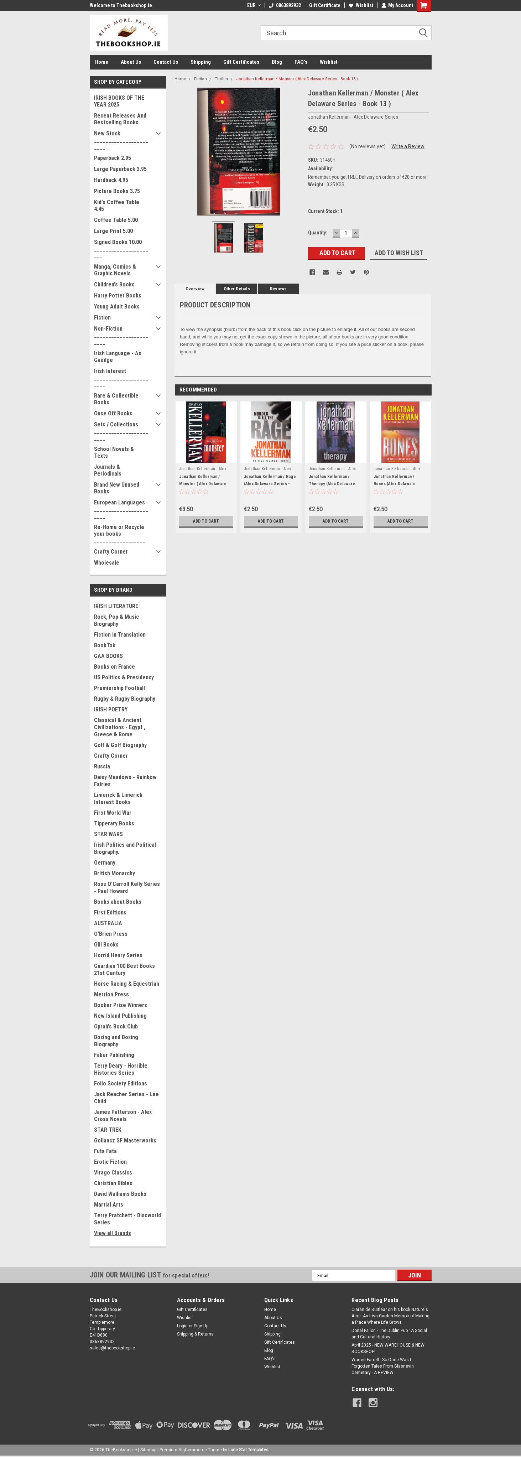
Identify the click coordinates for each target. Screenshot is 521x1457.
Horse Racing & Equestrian (126, 983)
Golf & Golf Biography (120, 745)
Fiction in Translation (120, 634)
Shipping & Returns (195, 1334)
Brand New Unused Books (116, 488)
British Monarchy (114, 873)
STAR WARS (108, 834)
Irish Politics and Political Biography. (125, 848)
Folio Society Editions (120, 1083)
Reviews (278, 288)
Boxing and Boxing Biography (116, 1041)
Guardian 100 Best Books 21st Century (124, 969)
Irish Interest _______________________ (121, 378)
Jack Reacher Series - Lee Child (126, 1098)
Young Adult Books (117, 306)
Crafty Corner (111, 551)
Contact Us (165, 62)
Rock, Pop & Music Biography (116, 620)
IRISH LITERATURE (116, 606)
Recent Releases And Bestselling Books (120, 119)
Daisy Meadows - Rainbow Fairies (125, 781)
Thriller (221, 79)
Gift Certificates (241, 62)
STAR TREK (107, 1129)
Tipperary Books (114, 823)
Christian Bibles (113, 1183)
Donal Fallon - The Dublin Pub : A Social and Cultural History (389, 1333)
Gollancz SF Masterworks (125, 1140)
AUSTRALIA (108, 923)
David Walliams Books (120, 1194)
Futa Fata (105, 1151)
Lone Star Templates (248, 1449)
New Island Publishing (120, 1015)
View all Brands (112, 1233)
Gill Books (106, 944)
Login (182, 1325)
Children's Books (114, 284)
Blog (277, 62)
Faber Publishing (114, 1055)
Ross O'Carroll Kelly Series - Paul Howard (127, 888)
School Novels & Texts (114, 452)
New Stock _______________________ (121, 140)
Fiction (102, 317)
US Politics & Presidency (124, 677)
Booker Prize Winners (120, 1005)
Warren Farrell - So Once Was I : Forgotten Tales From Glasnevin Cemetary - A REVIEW (382, 1366)
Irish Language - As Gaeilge (117, 356)
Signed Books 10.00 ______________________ (121, 249)
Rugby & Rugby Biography (124, 698)
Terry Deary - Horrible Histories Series (120, 1069)
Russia (102, 766)
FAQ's (301, 62)
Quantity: (317, 232)
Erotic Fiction (110, 1161)
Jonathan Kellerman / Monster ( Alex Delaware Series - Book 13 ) (297, 79)
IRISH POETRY (110, 709)
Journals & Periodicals (107, 470)
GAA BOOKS (108, 656)
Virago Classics (113, 1172)
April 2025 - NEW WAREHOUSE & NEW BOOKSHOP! (387, 1348)
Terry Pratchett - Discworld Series (127, 1219)
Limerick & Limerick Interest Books (118, 798)
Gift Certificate (324, 5)
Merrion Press (111, 994)
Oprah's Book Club (116, 1026)
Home (101, 62)
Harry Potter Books (117, 295)
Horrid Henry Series (118, 955)
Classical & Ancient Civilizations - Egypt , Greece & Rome (119, 727)
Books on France (114, 666)
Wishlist (360, 5)
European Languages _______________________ (121, 509)
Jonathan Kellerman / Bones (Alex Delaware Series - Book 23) (395, 483)
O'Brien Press (110, 933)
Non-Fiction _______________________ (121, 335)
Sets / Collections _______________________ (121, 431)
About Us (131, 62)
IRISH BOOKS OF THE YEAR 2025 (119, 101)
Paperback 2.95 (112, 158)
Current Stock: (325, 211)
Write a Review (407, 146)
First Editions (110, 912)
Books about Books (117, 901)
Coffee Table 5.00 (116, 220)
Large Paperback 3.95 (120, 169)
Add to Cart (206, 521)
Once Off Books (113, 413)
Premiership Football (119, 688)
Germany (104, 862)
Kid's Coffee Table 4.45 (116, 205)
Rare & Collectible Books (116, 399)
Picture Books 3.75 (117, 191)
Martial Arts (108, 1204)
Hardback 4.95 (111, 180)
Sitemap (148, 1449)
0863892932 (285, 5)
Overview (195, 288)
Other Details (237, 288)
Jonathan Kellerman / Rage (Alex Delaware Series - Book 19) (270, 483)
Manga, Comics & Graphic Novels (115, 270)
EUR (253, 5)
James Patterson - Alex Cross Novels (123, 1115)
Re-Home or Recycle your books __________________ (119, 534)
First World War (112, 812)
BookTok (104, 645)
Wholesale (106, 562)
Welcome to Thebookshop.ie (121, 5)
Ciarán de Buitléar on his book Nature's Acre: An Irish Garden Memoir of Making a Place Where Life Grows (390, 1316)
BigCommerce (192, 1449)
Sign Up (201, 1325)
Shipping (201, 62)
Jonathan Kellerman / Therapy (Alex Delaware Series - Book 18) (332, 483)
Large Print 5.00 (113, 231)
